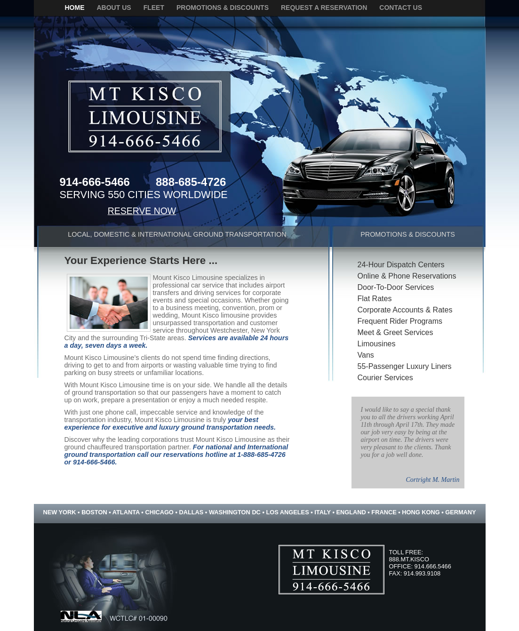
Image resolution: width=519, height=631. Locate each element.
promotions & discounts (222, 7)
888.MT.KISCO (409, 559)
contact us (400, 7)
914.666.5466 (433, 566)
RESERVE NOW (142, 211)
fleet (154, 7)
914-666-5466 (95, 182)
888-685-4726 (191, 182)
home (75, 7)
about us (114, 7)
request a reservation (324, 7)
